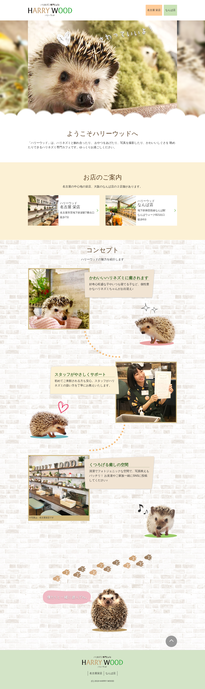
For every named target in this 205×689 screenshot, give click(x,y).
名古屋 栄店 (154, 10)
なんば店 (170, 10)
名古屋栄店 (95, 673)
